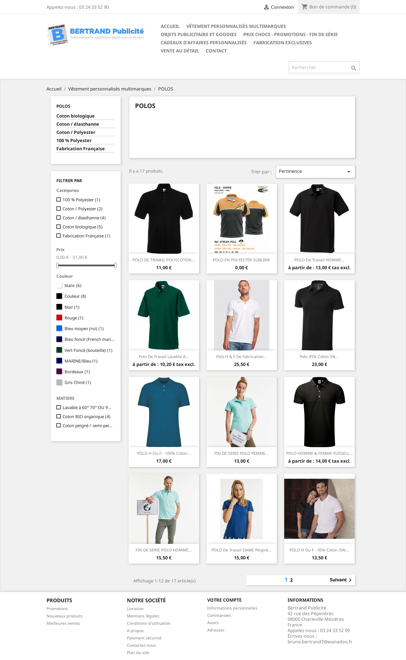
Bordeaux (77, 371)
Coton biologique (75, 116)
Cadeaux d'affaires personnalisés (204, 42)
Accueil (170, 26)
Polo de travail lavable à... (164, 356)
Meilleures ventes (63, 623)
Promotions (57, 608)
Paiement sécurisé (144, 638)
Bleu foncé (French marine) (90, 339)
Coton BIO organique (87, 416)
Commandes (219, 615)
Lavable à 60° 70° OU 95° (88, 407)
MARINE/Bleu (81, 361)
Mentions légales (143, 616)
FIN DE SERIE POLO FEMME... (241, 453)
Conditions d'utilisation (149, 623)
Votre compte (224, 600)
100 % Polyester (74, 141)
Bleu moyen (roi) (84, 328)
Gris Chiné (78, 382)
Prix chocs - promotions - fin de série (290, 34)
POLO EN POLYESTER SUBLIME (241, 259)
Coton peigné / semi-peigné (88, 425)
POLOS (63, 106)
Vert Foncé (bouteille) (88, 350)
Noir (72, 307)
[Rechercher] (324, 67)
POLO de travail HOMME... (319, 259)
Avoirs (213, 622)
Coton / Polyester (75, 132)
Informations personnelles (232, 608)
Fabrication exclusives (282, 42)
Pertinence (315, 171)
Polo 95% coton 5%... (319, 356)
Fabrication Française (80, 149)
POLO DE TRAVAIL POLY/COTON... (164, 259)
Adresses (215, 630)
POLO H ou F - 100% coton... (164, 453)
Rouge (74, 318)
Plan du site (138, 652)
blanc (73, 285)
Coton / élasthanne (77, 124)
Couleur (75, 296)
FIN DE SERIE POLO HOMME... (164, 550)
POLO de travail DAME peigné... (241, 550)
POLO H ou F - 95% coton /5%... (319, 550)
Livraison (135, 608)
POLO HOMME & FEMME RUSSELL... (319, 453)
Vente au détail (180, 51)
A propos (135, 630)
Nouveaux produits (65, 616)
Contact (216, 51)
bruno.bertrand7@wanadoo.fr (320, 642)
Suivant (342, 580)
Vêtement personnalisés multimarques (236, 26)
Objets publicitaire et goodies (199, 34)
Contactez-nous (141, 645)
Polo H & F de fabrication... (241, 356)
